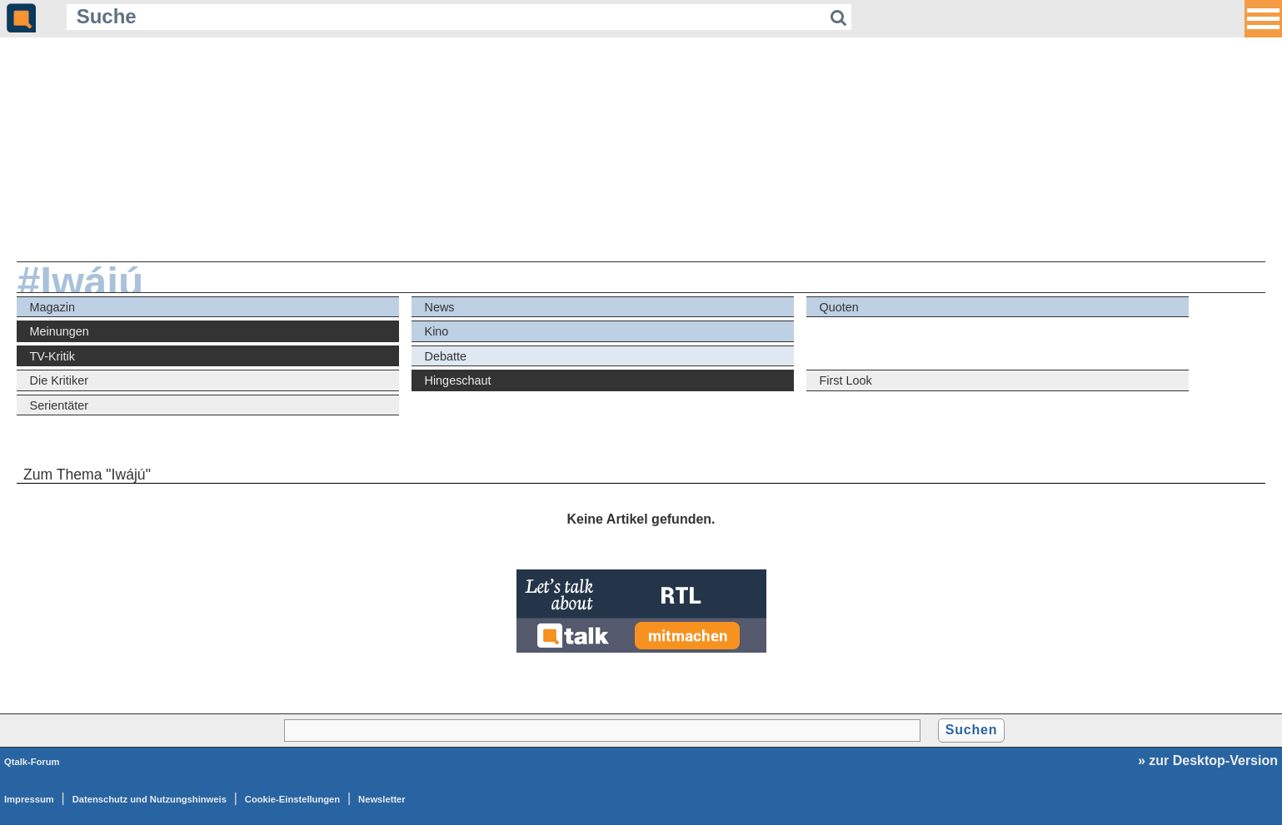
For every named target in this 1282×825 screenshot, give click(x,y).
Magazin (52, 307)
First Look (846, 380)
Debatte (445, 356)
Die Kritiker (59, 380)
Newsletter (382, 799)
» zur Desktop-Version (1208, 760)
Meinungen (59, 331)
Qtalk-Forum (32, 762)
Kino (437, 331)
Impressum (29, 799)
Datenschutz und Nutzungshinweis (149, 799)
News (440, 307)
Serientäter (59, 405)
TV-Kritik (52, 356)
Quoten (839, 307)
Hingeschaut (458, 380)
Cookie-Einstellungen (292, 799)
